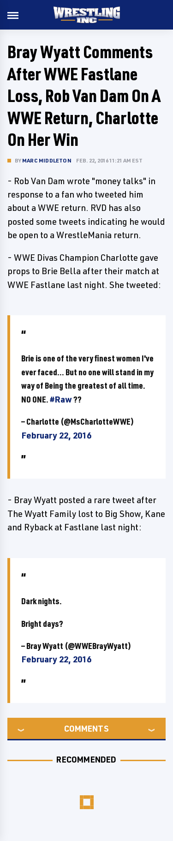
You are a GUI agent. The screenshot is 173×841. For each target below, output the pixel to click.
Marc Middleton (47, 160)
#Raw (61, 399)
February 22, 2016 (56, 435)
